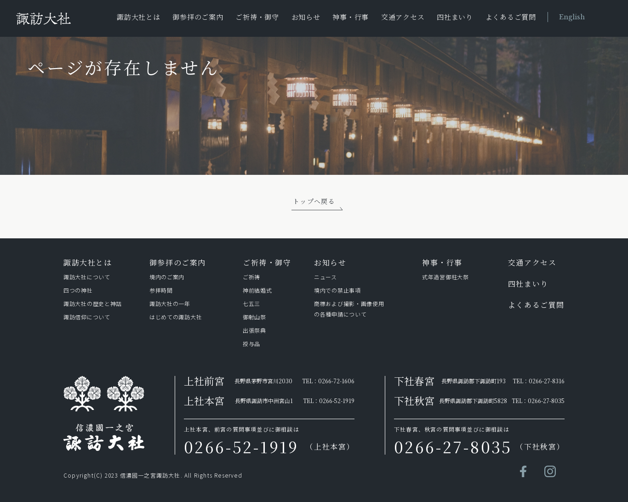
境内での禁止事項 (337, 290)
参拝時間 (161, 290)
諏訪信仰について (86, 317)
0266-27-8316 (547, 381)
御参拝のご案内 (197, 17)
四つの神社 (78, 290)
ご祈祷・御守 (257, 17)
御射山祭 (254, 317)
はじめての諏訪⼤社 (175, 317)
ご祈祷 (251, 277)
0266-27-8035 (546, 400)
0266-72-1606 (336, 381)
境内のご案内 (166, 277)
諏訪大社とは (138, 17)
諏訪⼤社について (86, 277)
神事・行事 (350, 17)
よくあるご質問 (510, 17)
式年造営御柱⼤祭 (445, 277)
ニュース (325, 277)
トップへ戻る (314, 201)
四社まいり (455, 17)
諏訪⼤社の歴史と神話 (92, 303)
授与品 (251, 343)
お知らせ (305, 17)
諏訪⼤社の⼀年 (171, 303)
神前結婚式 (257, 290)
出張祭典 (254, 330)
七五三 (251, 303)
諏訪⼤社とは (87, 262)
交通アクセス (403, 17)
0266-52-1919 (336, 400)
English (572, 17)
